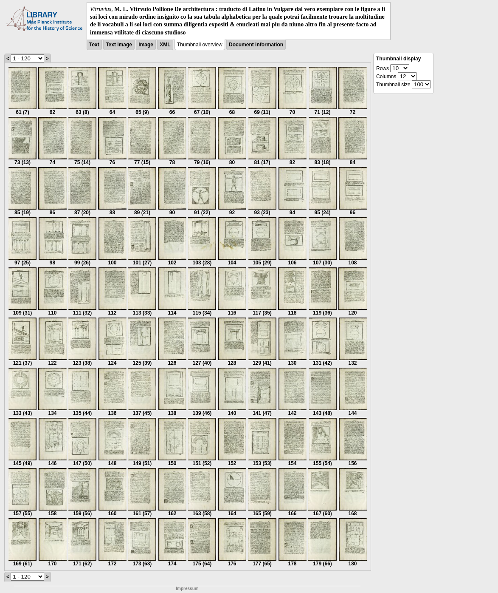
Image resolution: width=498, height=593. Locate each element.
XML (165, 45)
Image (145, 45)
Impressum (187, 588)
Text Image (119, 45)
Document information (256, 45)
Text (94, 45)
